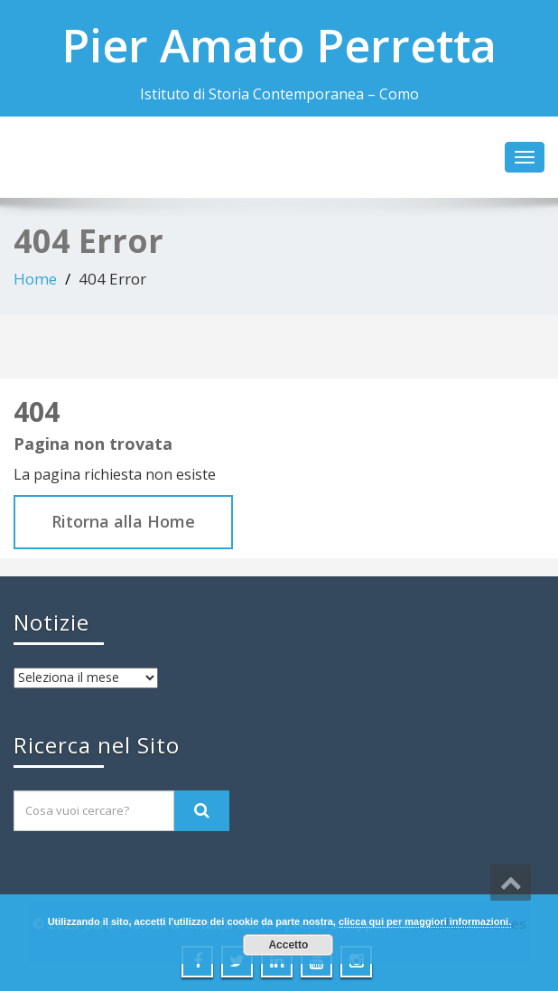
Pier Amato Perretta (279, 45)
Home (35, 278)
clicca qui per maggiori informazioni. (425, 921)
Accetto (288, 945)
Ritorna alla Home (123, 521)
